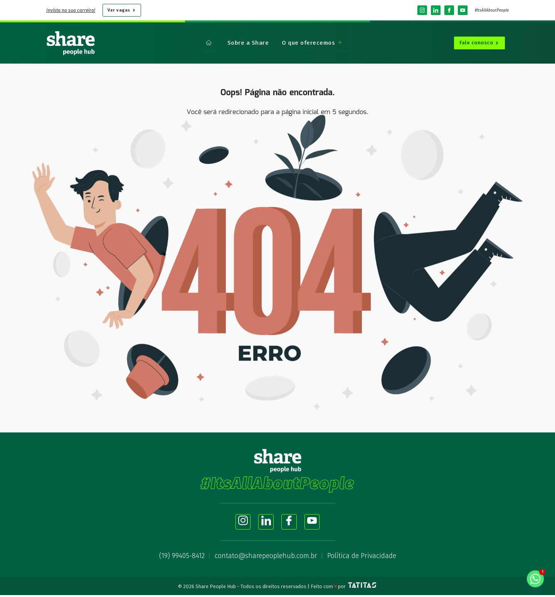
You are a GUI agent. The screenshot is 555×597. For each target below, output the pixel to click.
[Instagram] (422, 10)
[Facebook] (449, 10)
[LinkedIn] (436, 10)
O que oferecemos (311, 42)
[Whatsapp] (535, 578)
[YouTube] (463, 10)
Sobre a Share (248, 42)
